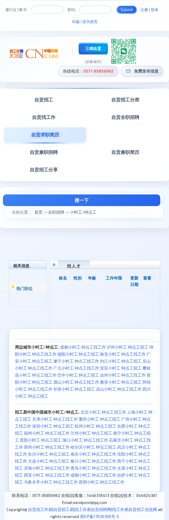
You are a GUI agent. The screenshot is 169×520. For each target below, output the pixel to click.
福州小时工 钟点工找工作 (47, 433)
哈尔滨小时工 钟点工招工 (93, 447)
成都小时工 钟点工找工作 (83, 347)
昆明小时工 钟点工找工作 (101, 481)
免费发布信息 (146, 70)
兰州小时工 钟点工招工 (91, 433)
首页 (38, 212)
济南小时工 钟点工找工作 (47, 467)
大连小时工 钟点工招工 (49, 460)
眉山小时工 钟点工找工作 (76, 382)
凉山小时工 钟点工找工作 (119, 389)
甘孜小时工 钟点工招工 (74, 389)
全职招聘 (56, 212)
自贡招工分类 (125, 99)
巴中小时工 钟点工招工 (78, 375)
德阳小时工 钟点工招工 (78, 354)
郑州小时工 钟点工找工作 (47, 447)
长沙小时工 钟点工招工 (49, 454)
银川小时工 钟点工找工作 (93, 460)
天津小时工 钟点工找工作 (55, 419)
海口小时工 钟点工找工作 (85, 440)
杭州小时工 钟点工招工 (95, 426)
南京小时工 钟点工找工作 (93, 454)
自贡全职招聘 (125, 117)
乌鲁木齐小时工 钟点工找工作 (51, 481)
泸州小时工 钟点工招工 (127, 347)
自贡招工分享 (44, 169)
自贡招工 (43, 99)
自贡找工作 (43, 117)
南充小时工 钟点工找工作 (123, 354)
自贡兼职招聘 (44, 152)
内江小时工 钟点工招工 (121, 361)
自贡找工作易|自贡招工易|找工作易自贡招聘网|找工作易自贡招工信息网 (92, 509)
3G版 (76, 21)
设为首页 (90, 21)
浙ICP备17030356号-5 (99, 516)
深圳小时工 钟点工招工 (53, 426)
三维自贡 (93, 48)
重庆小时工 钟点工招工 (99, 419)
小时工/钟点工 (83, 212)
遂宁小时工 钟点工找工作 (76, 361)
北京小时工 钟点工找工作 (103, 412)
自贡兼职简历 (125, 152)
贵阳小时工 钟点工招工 (40, 440)
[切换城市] (93, 61)
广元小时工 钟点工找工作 (76, 368)
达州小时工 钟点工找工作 (123, 375)
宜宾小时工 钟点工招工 (121, 368)
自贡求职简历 (45, 134)
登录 (154, 9)
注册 (144, 9)
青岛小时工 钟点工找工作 (93, 467)
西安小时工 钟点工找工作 (47, 474)
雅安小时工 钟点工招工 (121, 382)
